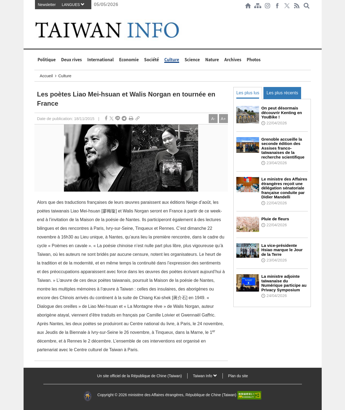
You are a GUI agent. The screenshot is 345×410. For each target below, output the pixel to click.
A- (213, 118)
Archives (232, 59)
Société (151, 59)
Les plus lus (247, 93)
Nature (212, 59)
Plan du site (238, 376)
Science (192, 59)
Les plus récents (282, 93)
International (100, 59)
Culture (171, 59)
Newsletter (47, 4)
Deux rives (71, 59)
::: (36, 14)
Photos (253, 59)
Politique (47, 59)
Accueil (46, 75)
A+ (223, 118)
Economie (128, 59)
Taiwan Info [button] (205, 376)
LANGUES (73, 4)
